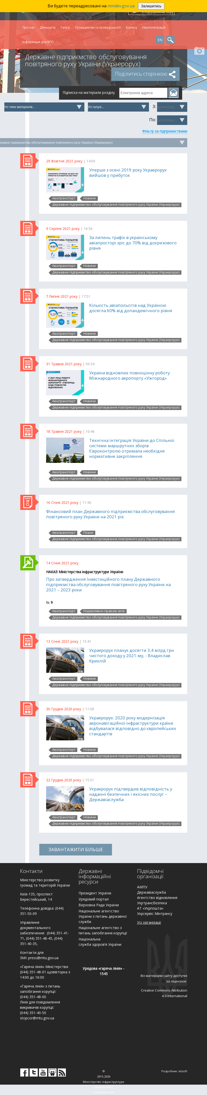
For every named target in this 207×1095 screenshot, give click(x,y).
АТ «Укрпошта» (150, 908)
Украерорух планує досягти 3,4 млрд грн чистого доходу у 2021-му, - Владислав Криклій (131, 655)
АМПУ (142, 887)
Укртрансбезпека (152, 902)
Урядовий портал (94, 899)
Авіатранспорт (63, 198)
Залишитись (151, 6)
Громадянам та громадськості (98, 27)
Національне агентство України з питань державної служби (103, 916)
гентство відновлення (158, 897)
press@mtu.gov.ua (43, 957)
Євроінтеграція (153, 27)
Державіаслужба (151, 892)
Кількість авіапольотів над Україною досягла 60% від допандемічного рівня (130, 307)
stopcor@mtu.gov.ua (37, 1018)
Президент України (95, 893)
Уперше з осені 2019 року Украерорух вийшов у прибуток (128, 172)
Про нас (29, 27)
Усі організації (149, 922)
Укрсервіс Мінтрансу (154, 913)
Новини (89, 198)
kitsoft (183, 1071)
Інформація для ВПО (38, 42)
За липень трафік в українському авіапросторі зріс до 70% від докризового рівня (133, 242)
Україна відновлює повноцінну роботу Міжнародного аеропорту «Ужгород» (129, 375)
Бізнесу (131, 27)
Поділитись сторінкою (145, 73)
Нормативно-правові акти (104, 611)
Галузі (65, 27)
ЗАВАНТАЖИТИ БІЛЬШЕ (75, 849)
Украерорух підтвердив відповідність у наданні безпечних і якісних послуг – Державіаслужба (130, 794)
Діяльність (48, 27)
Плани (88, 533)
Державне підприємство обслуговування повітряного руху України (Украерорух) (115, 205)
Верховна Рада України (99, 905)
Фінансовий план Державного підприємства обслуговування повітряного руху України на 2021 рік (110, 514)
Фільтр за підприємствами (164, 131)
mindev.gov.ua (121, 6)
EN (160, 39)
